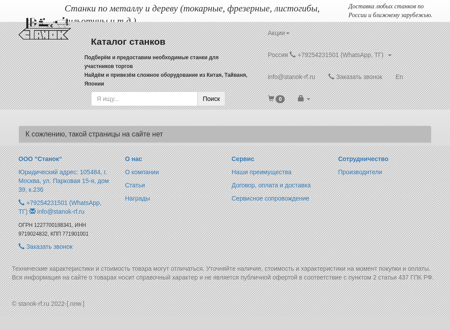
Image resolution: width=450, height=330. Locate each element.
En (399, 76)
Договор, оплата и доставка (271, 185)
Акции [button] (279, 32)
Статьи (135, 185)
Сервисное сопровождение (270, 198)
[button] (276, 99)
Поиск (211, 98)
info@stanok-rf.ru (292, 76)
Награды (137, 198)
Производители (360, 172)
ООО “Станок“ (40, 158)
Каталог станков (128, 41)
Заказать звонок (355, 76)
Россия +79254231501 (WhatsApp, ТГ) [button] (330, 54)
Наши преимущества (261, 172)
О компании (142, 172)
